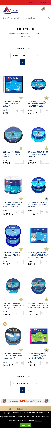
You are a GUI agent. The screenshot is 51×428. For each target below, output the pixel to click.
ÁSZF (10, 409)
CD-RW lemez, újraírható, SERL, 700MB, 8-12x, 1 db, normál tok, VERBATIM (37, 355)
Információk (44, 2)
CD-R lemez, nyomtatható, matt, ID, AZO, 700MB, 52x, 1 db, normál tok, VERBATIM (38, 255)
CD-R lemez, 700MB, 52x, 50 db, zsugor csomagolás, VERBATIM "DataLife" (13, 204)
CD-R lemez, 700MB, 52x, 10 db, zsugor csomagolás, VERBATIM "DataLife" (38, 104)
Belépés (31, 2)
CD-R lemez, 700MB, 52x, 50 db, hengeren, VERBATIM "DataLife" (38, 204)
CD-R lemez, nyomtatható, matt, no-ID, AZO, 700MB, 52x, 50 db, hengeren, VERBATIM (38, 305)
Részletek (38, 421)
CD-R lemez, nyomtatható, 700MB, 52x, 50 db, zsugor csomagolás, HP (12, 355)
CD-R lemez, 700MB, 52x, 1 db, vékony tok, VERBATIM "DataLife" (12, 104)
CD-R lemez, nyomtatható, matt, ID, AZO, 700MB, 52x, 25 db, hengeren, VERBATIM (13, 305)
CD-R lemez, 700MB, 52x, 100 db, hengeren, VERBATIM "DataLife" (13, 255)
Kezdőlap (12, 34)
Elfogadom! (25, 425)
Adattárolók (35, 34)
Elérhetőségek (21, 409)
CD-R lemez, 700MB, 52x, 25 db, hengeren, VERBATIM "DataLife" (38, 154)
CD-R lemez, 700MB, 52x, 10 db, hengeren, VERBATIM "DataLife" (13, 154)
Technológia (23, 34)
